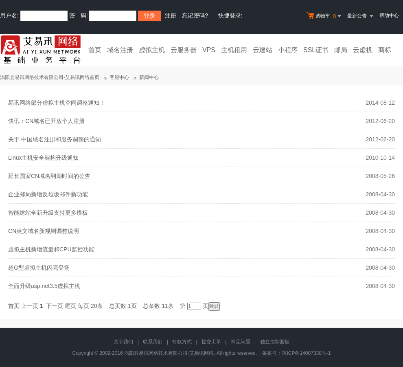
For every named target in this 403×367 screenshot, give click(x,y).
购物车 (325, 16)
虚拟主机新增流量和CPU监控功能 (51, 249)
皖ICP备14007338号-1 (306, 353)
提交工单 (211, 342)
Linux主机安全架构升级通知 (43, 157)
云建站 (262, 49)
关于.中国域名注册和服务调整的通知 (54, 139)
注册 (170, 15)
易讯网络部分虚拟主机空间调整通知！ (56, 102)
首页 (94, 49)
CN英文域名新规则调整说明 (43, 231)
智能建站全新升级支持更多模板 (48, 212)
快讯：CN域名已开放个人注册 (46, 121)
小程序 (288, 49)
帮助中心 (389, 15)
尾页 (70, 306)
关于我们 (123, 342)
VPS (208, 49)
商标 (384, 49)
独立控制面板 (274, 342)
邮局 (340, 49)
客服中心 (119, 77)
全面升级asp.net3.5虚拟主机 (44, 286)
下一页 (54, 306)
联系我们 (152, 342)
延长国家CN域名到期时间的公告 (49, 176)
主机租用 (234, 49)
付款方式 (182, 342)
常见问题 (240, 342)
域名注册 (120, 49)
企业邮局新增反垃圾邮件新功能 (48, 194)
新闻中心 (149, 77)
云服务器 (184, 49)
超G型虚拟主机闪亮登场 (39, 267)
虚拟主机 (152, 49)
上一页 (29, 306)
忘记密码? (195, 15)
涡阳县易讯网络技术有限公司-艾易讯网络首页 (49, 77)
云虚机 (362, 49)
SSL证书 (316, 49)
